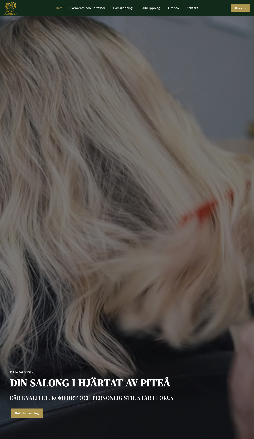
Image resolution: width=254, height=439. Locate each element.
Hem (59, 8)
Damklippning (123, 8)
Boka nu (240, 8)
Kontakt (192, 8)
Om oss (173, 8)
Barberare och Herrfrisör (87, 8)
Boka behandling (27, 413)
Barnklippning (150, 8)
